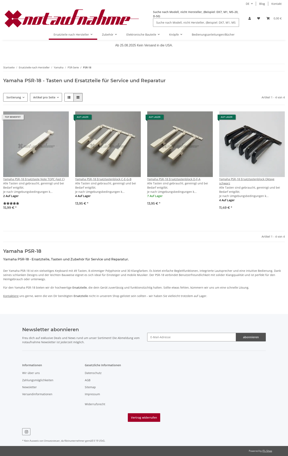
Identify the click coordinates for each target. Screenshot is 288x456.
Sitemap (90, 387)
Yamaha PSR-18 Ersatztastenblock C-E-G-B (103, 179)
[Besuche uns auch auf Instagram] (26, 431)
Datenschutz (93, 373)
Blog (262, 4)
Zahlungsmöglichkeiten (37, 380)
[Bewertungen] (11, 203)
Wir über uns (31, 373)
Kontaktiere (11, 296)
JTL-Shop (267, 451)
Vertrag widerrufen (144, 417)
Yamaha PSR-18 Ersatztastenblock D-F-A (173, 179)
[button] (249, 18)
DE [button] (247, 4)
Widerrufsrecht (95, 404)
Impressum (92, 394)
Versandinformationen (37, 394)
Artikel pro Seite (44, 97)
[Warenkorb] (274, 18)
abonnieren (251, 337)
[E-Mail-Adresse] (191, 337)
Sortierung (13, 97)
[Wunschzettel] (258, 18)
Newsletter (29, 387)
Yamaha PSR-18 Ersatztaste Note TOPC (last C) (34, 179)
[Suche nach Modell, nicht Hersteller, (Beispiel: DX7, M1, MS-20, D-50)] (196, 22)
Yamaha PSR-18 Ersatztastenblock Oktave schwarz (246, 181)
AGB (87, 380)
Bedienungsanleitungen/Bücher (213, 34)
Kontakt (276, 4)
